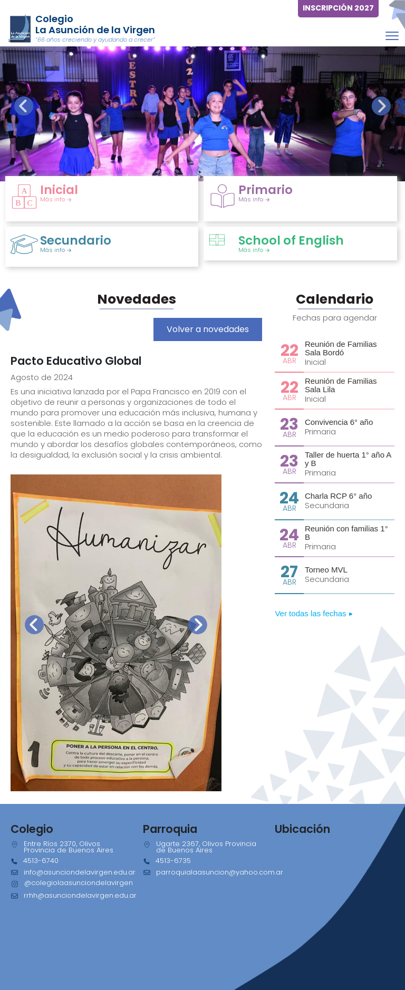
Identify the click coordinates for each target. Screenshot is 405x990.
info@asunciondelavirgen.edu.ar (80, 872)
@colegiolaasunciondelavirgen (78, 883)
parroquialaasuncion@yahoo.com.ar (219, 872)
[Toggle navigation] (392, 35)
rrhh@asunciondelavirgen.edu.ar (80, 895)
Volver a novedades (208, 329)
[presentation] (23, 106)
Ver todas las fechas (313, 613)
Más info (56, 199)
